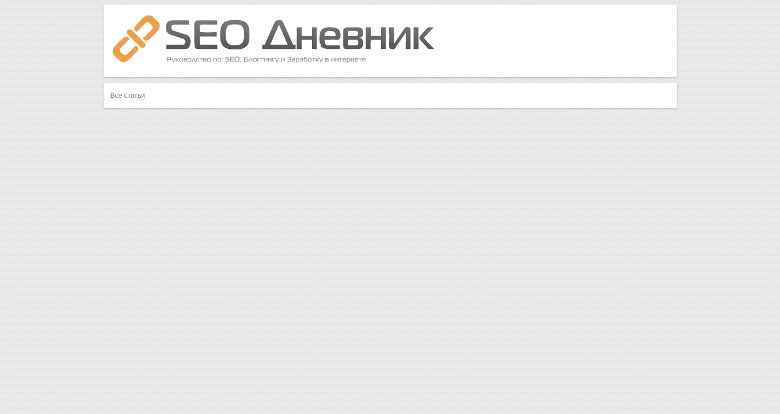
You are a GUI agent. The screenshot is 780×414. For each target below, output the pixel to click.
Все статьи (128, 95)
